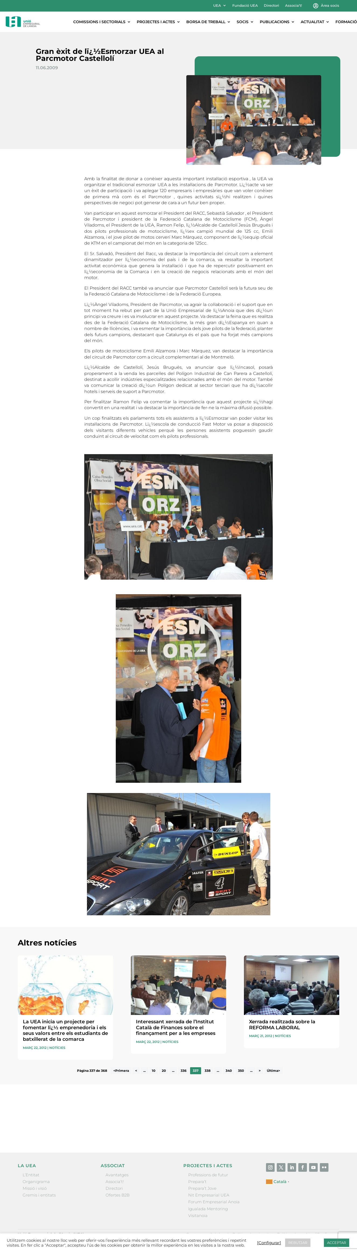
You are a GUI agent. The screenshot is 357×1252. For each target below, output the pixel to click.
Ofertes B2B (118, 1195)
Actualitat (312, 21)
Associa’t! (293, 6)
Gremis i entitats (39, 1195)
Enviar (327, 1130)
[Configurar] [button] (269, 1242)
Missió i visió (35, 1188)
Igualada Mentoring (208, 1208)
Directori (271, 6)
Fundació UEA (245, 6)
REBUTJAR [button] (297, 1242)
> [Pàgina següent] (260, 1071)
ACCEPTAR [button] (336, 1242)
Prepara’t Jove (202, 1188)
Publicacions (274, 21)
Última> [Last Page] (273, 1071)
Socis (242, 21)
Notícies (57, 1048)
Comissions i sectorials (99, 21)
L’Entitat (31, 1174)
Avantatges (117, 1174)
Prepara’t (197, 1181)
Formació (346, 21)
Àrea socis (330, 6)
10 (153, 1071)
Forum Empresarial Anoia (214, 1201)
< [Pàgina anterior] (136, 1071)
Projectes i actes (156, 21)
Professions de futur (208, 1174)
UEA (217, 6)
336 (184, 1071)
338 (208, 1071)
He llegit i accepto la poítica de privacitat (252, 1121)
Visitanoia (198, 1215)
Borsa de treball (205, 21)
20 (164, 1071)
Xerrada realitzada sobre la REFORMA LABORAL (282, 1025)
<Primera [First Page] (121, 1071)
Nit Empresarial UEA (208, 1195)
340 (229, 1071)
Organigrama (36, 1181)
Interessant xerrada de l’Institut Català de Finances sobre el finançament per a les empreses (175, 1027)
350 (241, 1071)
